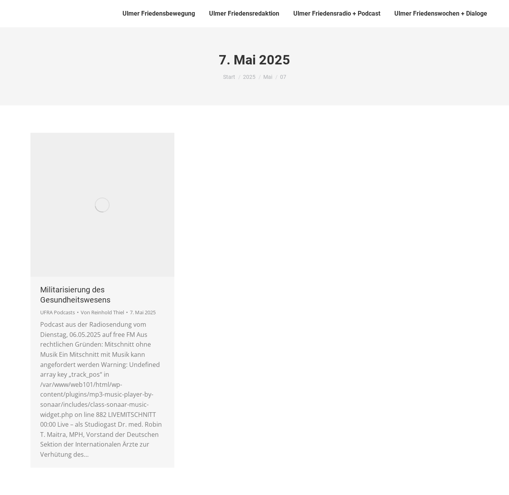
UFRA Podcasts (57, 312)
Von (102, 312)
